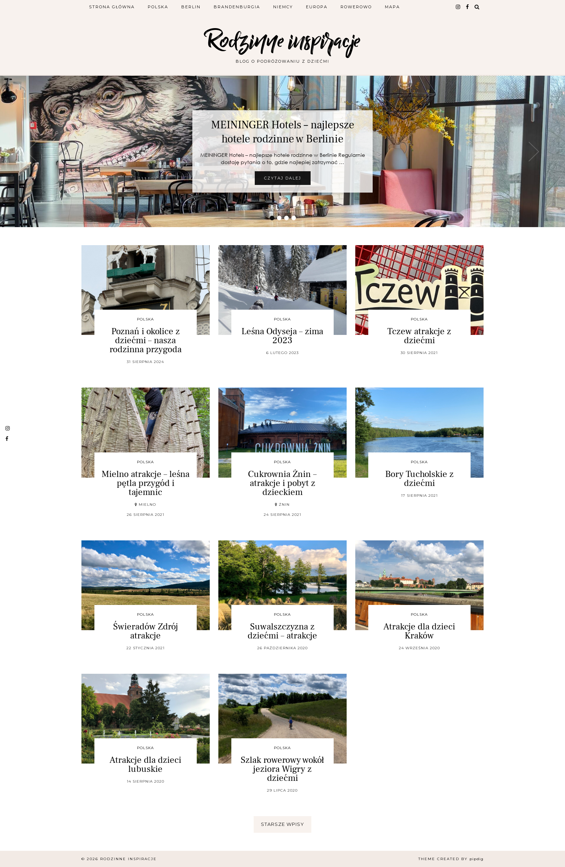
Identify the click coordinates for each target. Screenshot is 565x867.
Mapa (392, 6)
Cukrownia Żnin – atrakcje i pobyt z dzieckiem (282, 483)
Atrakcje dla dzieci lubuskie (145, 764)
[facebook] (468, 7)
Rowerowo (356, 6)
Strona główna (112, 6)
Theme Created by (451, 859)
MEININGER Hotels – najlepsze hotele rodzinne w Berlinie (282, 132)
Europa (317, 6)
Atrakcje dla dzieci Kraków (419, 631)
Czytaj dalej (282, 178)
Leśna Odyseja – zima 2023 (282, 336)
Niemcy (283, 6)
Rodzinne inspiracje (282, 40)
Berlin (191, 6)
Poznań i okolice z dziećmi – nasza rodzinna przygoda (146, 340)
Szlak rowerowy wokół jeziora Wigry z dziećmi (282, 769)
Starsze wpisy (282, 824)
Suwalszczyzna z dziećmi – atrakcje (282, 631)
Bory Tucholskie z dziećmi (419, 478)
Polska (158, 6)
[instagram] (458, 7)
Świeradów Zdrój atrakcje (145, 631)
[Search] (477, 7)
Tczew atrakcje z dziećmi (419, 336)
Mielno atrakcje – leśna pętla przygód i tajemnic (146, 483)
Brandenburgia (237, 6)
